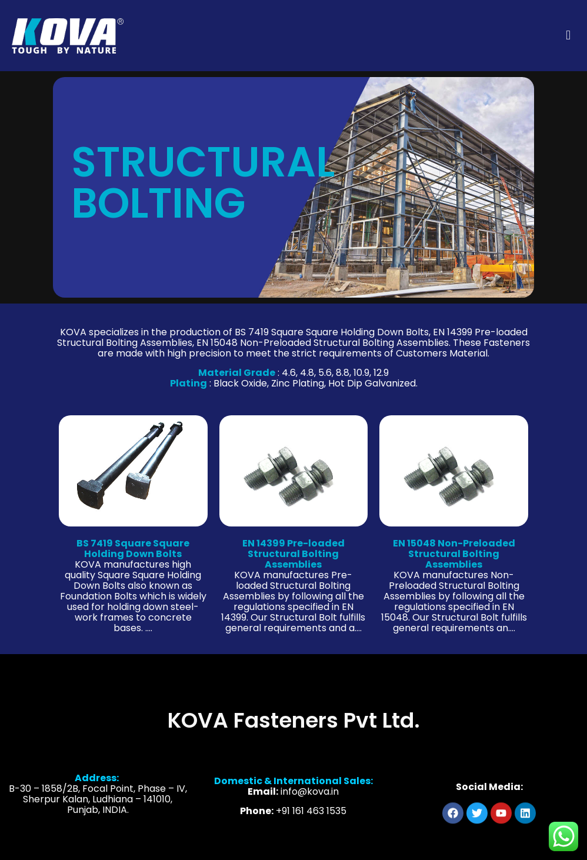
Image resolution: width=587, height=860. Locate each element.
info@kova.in (310, 799)
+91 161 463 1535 (311, 819)
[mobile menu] (568, 35)
